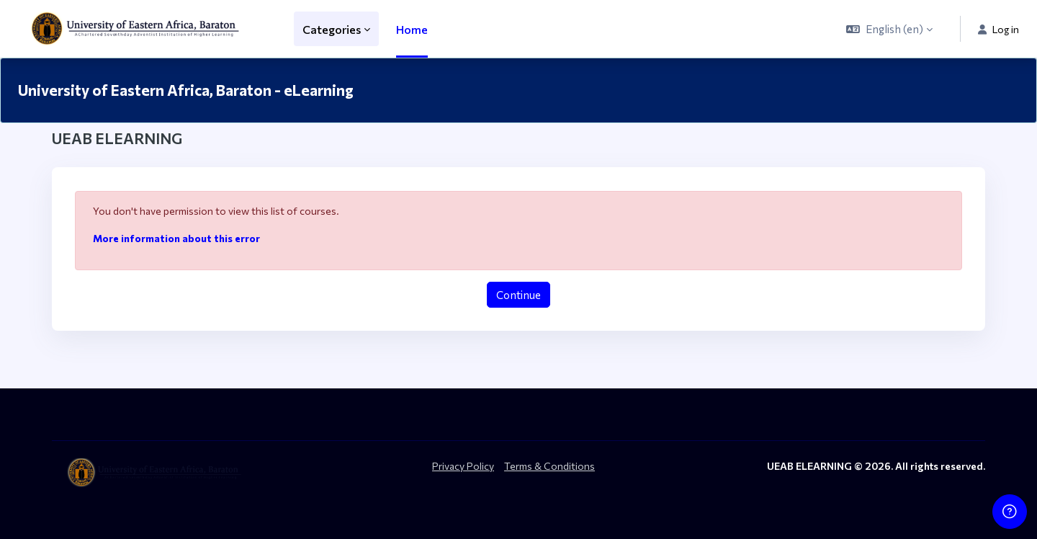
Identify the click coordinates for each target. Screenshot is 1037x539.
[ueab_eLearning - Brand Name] (138, 29)
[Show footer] (1009, 511)
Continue (518, 294)
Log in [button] (998, 29)
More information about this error (176, 238)
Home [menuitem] (412, 29)
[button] (889, 29)
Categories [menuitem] (331, 29)
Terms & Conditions (549, 466)
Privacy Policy (463, 466)
